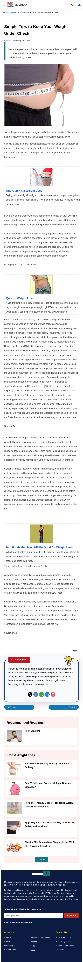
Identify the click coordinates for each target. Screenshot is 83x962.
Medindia (6, 12)
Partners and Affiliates (65, 945)
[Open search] (72, 5)
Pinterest (53, 694)
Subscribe (71, 915)
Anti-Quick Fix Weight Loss (24, 190)
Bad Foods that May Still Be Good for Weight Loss (39, 547)
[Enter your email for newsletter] (33, 915)
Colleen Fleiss (11, 41)
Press (32, 950)
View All (41, 859)
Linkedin (47, 694)
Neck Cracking (32, 731)
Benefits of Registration (40, 938)
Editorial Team (10, 950)
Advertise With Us (63, 937)
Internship (8, 945)
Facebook (35, 694)
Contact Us (61, 932)
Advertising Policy (63, 941)
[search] (37, 874)
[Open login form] (79, 5)
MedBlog (34, 946)
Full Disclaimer (72, 899)
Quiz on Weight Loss (20, 298)
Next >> (73, 707)
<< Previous (12, 707)
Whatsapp (41, 694)
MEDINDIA (17, 4)
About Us (9, 932)
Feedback (60, 950)
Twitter (30, 694)
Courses (7, 941)
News (13, 12)
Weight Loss (20, 12)
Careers (7, 937)
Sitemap (33, 942)
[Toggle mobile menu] (3, 5)
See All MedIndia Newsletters (18, 923)
